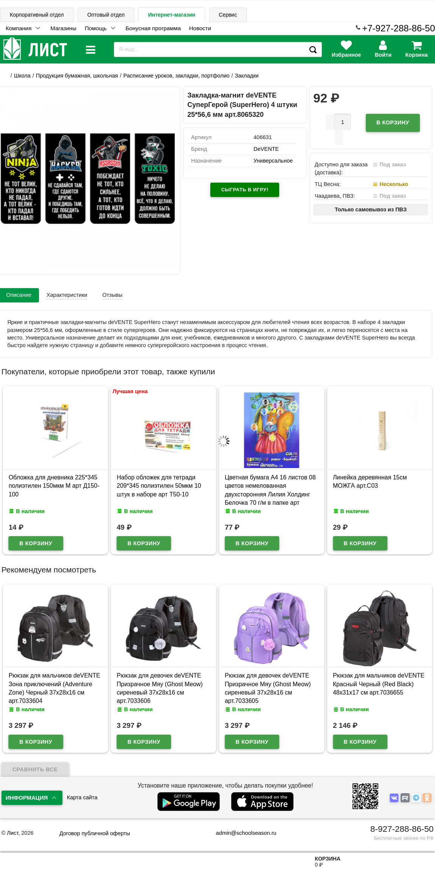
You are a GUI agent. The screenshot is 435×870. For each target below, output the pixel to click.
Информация (27, 797)
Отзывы (113, 295)
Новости (200, 28)
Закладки (247, 76)
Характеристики (67, 295)
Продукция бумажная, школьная (77, 76)
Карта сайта (82, 797)
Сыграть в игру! (245, 189)
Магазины (63, 28)
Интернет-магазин (171, 15)
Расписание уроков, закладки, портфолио (176, 76)
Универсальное (273, 161)
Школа (22, 76)
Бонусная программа (153, 28)
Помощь (96, 28)
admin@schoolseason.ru (242, 833)
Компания (19, 28)
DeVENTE (266, 149)
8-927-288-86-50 (401, 829)
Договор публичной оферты (94, 833)
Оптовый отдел (106, 15)
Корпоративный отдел (37, 15)
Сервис (228, 15)
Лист (12, 833)
